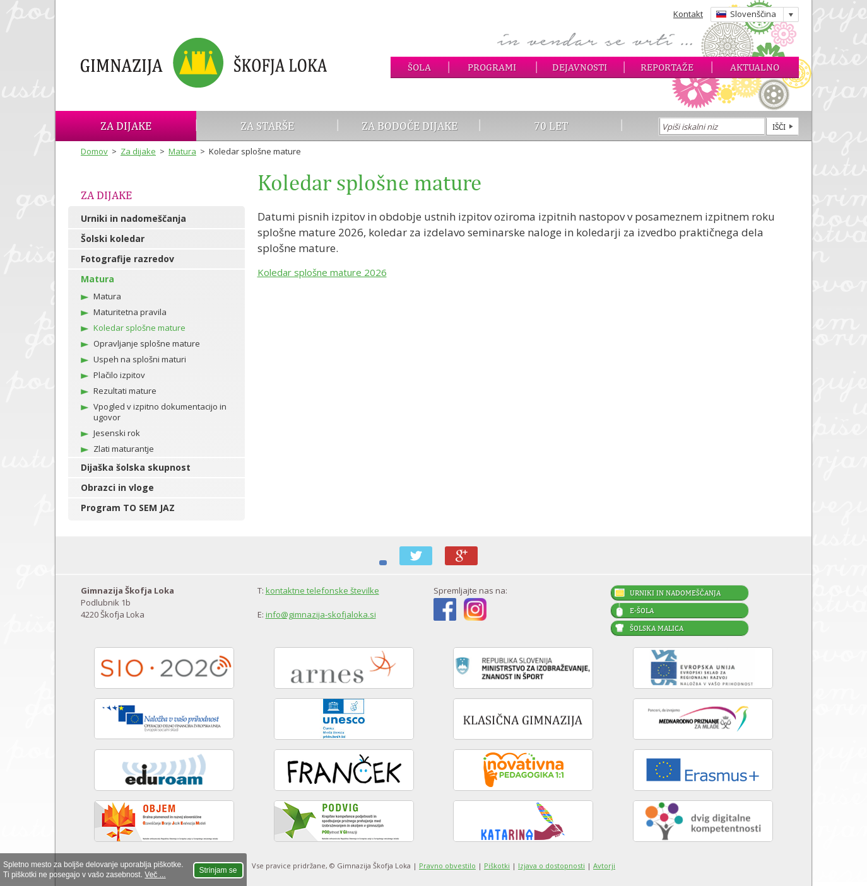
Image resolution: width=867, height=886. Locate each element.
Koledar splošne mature (139, 327)
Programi (492, 67)
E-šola (642, 610)
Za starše (267, 125)
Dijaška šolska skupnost (136, 467)
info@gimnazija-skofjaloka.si (321, 614)
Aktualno (754, 67)
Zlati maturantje (123, 448)
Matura (182, 151)
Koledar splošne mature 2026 (322, 272)
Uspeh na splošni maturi (139, 359)
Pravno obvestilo (447, 865)
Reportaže (666, 67)
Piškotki (497, 865)
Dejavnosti (579, 67)
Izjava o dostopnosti (551, 865)
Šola (419, 67)
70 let (551, 125)
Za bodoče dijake (409, 125)
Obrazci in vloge (117, 487)
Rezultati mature (124, 390)
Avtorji (604, 865)
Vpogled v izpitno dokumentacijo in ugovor (160, 412)
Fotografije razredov (127, 259)
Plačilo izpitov (119, 375)
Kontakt (688, 14)
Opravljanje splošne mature (146, 343)
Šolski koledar (112, 239)
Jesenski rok (116, 433)
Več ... (154, 874)
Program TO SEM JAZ (128, 508)
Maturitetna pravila (130, 312)
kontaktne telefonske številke (322, 590)
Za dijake (125, 125)
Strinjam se (218, 870)
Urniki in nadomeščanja (133, 218)
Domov (94, 151)
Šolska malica (656, 628)
